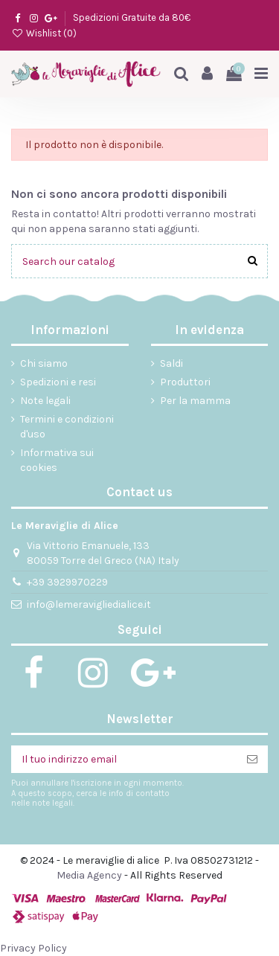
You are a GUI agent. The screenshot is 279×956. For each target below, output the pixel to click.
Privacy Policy (33, 948)
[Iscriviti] (252, 759)
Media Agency (89, 875)
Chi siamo (44, 363)
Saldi (171, 363)
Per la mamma (195, 400)
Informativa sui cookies (57, 460)
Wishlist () (44, 33)
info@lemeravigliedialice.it (89, 604)
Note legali (45, 400)
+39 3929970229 (67, 582)
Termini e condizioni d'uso (67, 426)
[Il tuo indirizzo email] (124, 759)
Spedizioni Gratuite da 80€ (131, 17)
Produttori (185, 382)
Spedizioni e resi (58, 382)
